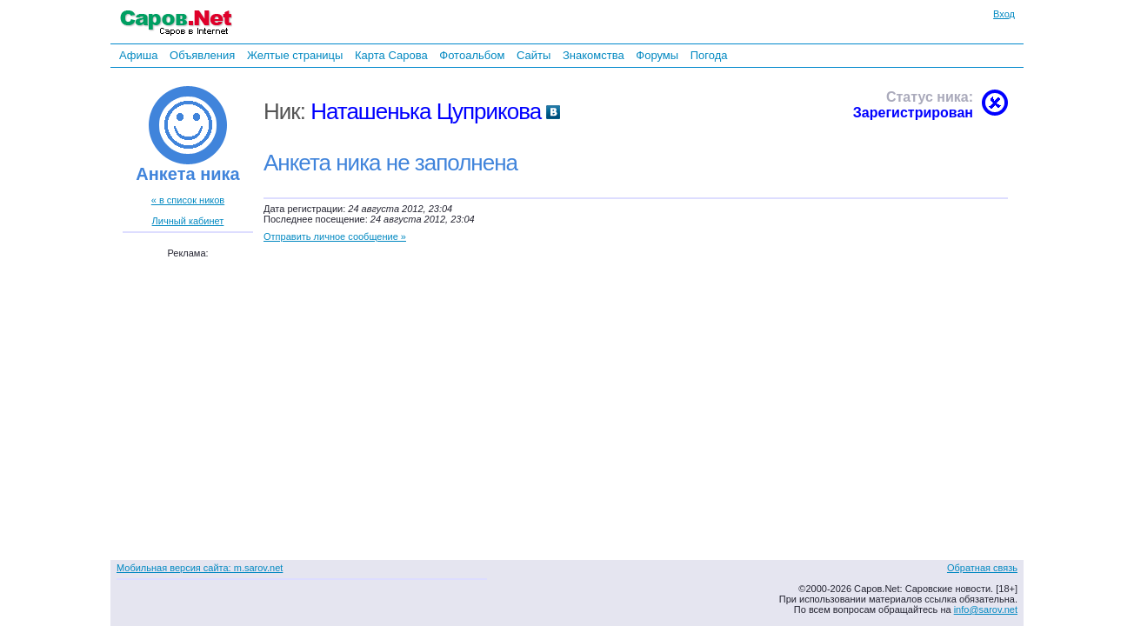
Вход (1004, 14)
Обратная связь (982, 568)
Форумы (657, 55)
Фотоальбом (471, 55)
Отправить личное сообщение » (334, 236)
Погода (709, 55)
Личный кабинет (188, 221)
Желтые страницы (295, 55)
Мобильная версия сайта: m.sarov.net (200, 568)
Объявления (202, 55)
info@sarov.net (985, 609)
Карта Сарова (391, 55)
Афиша (138, 55)
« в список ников (187, 200)
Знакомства (593, 55)
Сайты (533, 55)
